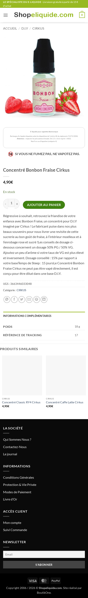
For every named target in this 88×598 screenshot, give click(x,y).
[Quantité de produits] (11, 203)
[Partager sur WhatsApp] (7, 299)
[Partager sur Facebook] (14, 299)
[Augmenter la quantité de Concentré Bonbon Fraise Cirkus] (17, 204)
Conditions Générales (18, 477)
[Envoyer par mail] (29, 299)
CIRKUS (38, 28)
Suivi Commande (15, 530)
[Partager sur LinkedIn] (44, 299)
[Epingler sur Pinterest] (36, 299)
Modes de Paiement (17, 492)
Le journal (10, 454)
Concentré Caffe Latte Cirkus (64, 402)
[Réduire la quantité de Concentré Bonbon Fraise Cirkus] (5, 204)
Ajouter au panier (44, 205)
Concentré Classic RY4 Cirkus (21, 402)
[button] (5, 15)
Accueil (10, 28)
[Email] (44, 554)
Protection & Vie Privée (19, 484)
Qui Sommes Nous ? (17, 439)
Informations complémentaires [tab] (27, 315)
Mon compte (12, 522)
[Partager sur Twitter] (21, 299)
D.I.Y (24, 28)
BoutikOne (44, 592)
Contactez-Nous (15, 447)
